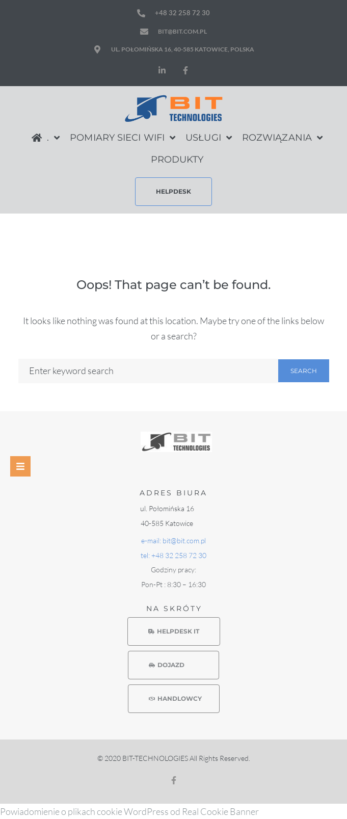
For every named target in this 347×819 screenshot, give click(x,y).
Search (303, 371)
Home (264, 233)
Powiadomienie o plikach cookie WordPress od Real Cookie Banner (129, 811)
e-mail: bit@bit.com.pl (173, 540)
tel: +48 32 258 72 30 (173, 555)
